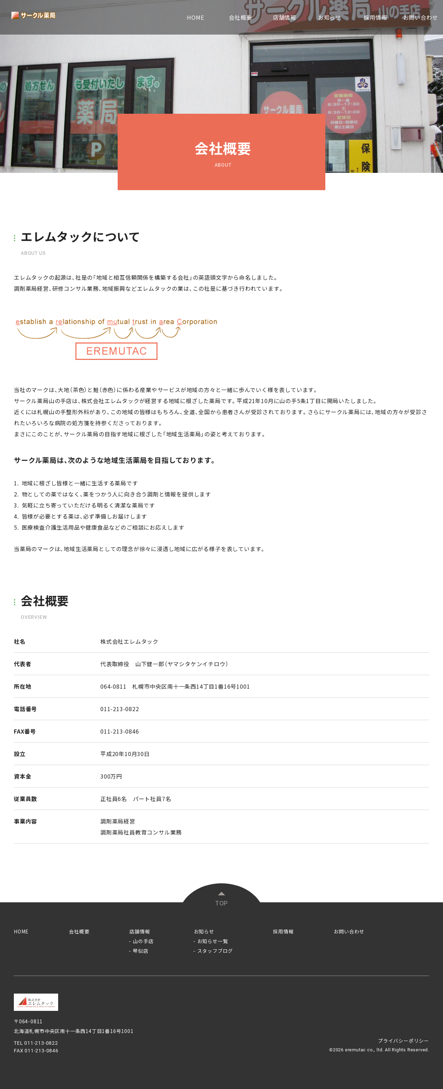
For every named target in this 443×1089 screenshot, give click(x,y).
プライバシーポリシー (403, 1040)
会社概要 (240, 17)
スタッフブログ (215, 950)
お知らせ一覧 (212, 941)
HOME (195, 17)
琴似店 (140, 950)
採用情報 (375, 17)
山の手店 (143, 941)
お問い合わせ (420, 17)
